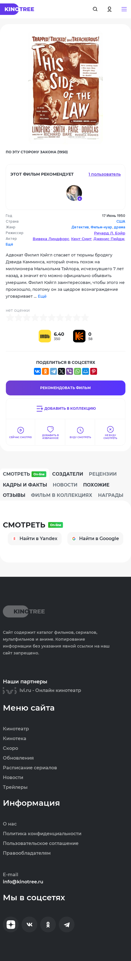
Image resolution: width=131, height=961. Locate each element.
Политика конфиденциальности (42, 834)
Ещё (9, 244)
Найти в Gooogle (95, 538)
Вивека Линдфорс (51, 238)
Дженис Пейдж (108, 238)
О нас (10, 824)
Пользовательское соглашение (41, 843)
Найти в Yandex (34, 538)
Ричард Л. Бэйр (109, 233)
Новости (13, 777)
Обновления (18, 758)
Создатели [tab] (67, 474)
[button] (124, 9)
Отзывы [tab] (14, 495)
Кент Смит (81, 238)
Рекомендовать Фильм (65, 388)
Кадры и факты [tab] (25, 485)
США (120, 221)
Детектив (80, 227)
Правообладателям (27, 853)
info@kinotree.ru (23, 882)
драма (119, 227)
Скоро (10, 748)
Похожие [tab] (96, 485)
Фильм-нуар (101, 227)
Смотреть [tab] (24, 474)
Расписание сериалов (30, 768)
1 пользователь (105, 174)
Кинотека (14, 739)
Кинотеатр (16, 729)
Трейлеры (15, 787)
